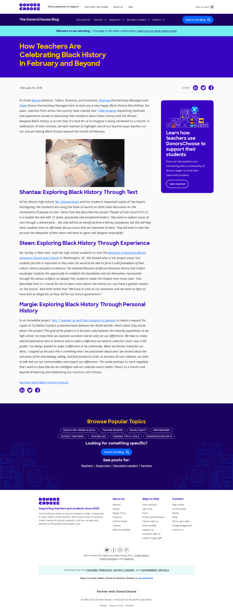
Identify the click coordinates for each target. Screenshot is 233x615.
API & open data (180, 521)
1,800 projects (106, 111)
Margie (36, 100)
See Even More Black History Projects (43, 382)
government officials (155, 570)
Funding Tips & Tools (126, 436)
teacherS (92, 570)
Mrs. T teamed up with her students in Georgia (83, 320)
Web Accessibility (121, 529)
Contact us (177, 529)
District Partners (72, 436)
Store (145, 513)
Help (130, 6)
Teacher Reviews (112, 430)
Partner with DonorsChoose (116, 591)
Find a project (149, 504)
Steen (23, 105)
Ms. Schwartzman (67, 202)
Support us (148, 529)
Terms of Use (116, 605)
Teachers (87, 466)
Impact (116, 508)
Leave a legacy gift (152, 537)
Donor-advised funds (153, 517)
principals (105, 570)
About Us (118, 6)
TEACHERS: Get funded (96, 6)
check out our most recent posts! (157, 31)
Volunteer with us (151, 533)
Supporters (103, 466)
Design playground (182, 525)
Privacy (103, 605)
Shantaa (104, 100)
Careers (117, 525)
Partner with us (150, 521)
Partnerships (161, 430)
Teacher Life (98, 436)
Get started (177, 184)
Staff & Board (120, 521)
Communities (179, 508)
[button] (99, 19)
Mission (117, 504)
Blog (174, 517)
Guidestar (129, 558)
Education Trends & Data (79, 430)
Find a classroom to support (63, 7)
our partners (145, 578)
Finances (117, 517)
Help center (178, 504)
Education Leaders (125, 466)
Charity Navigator (109, 558)
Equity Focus (119, 513)
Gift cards (147, 508)
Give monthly (149, 525)
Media (175, 513)
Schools (129, 605)
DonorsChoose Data (159, 436)
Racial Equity (138, 430)
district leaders (123, 570)
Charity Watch (141, 555)
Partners (146, 466)
